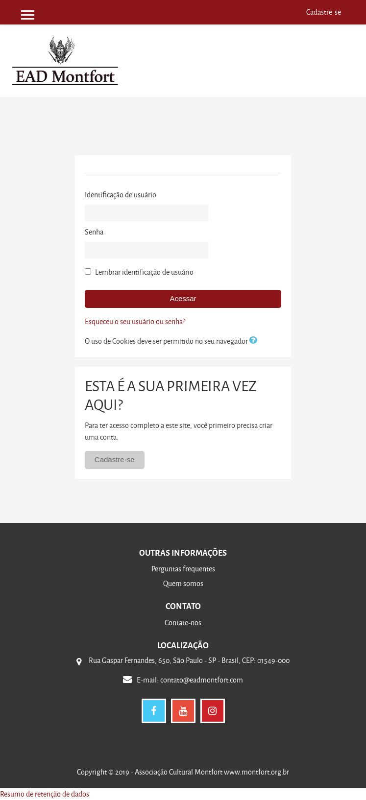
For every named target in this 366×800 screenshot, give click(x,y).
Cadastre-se (323, 12)
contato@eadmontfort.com (201, 680)
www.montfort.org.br (255, 772)
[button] (255, 341)
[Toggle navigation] (346, 44)
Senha (94, 232)
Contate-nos (183, 622)
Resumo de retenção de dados (44, 794)
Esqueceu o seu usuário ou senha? (135, 321)
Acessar (183, 298)
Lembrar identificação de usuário (144, 272)
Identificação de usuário (120, 194)
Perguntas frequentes (183, 569)
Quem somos (183, 583)
